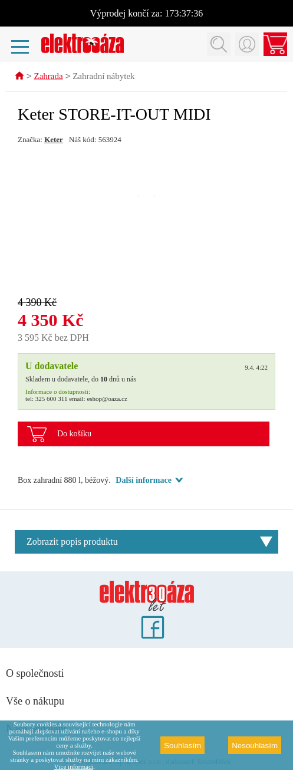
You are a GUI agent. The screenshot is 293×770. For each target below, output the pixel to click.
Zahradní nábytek (103, 77)
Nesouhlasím (255, 745)
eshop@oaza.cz (107, 399)
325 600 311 (51, 399)
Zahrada (48, 77)
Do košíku (74, 434)
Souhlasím (182, 745)
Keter (53, 140)
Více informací (73, 766)
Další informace (143, 480)
